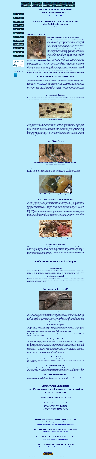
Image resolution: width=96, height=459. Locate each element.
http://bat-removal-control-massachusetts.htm (55, 431)
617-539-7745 (55, 15)
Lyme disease (32, 86)
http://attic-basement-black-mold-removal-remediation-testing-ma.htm (55, 424)
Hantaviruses (40, 84)
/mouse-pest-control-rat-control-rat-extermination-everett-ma (55, 446)
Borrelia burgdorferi (51, 86)
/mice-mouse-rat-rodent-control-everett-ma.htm (55, 439)
